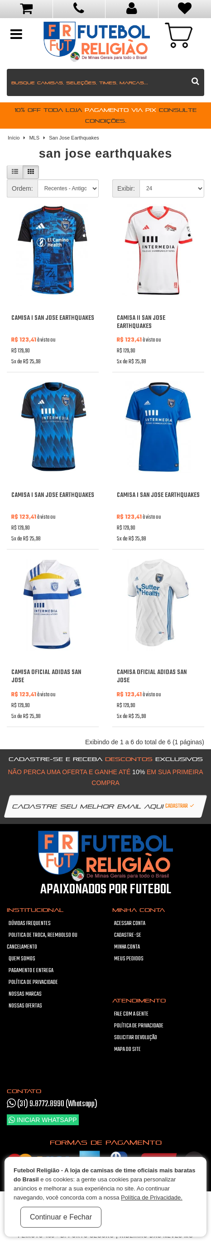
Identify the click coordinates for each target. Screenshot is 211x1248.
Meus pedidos (129, 959)
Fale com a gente (131, 1014)
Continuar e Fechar (61, 1217)
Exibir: (126, 188)
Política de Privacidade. (151, 1197)
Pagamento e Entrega (31, 970)
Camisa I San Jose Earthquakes (52, 318)
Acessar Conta (129, 923)
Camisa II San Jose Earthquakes (141, 322)
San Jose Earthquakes (74, 137)
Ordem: (22, 188)
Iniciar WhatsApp (43, 1119)
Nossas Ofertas (25, 1006)
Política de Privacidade (33, 982)
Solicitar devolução (135, 1037)
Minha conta (127, 947)
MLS (34, 137)
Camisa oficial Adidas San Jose (46, 676)
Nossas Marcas (25, 994)
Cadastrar (180, 806)
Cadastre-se (127, 935)
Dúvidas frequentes (30, 923)
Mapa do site (127, 1049)
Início (13, 137)
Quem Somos (22, 959)
